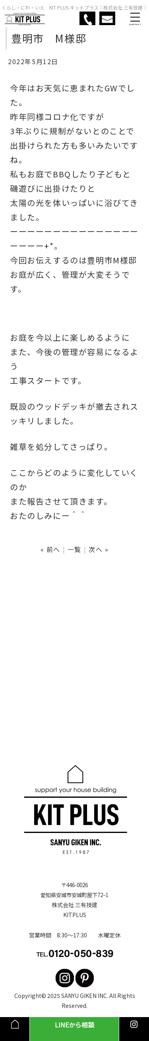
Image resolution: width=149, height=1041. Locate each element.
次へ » (98, 549)
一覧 (74, 549)
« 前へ (50, 549)
